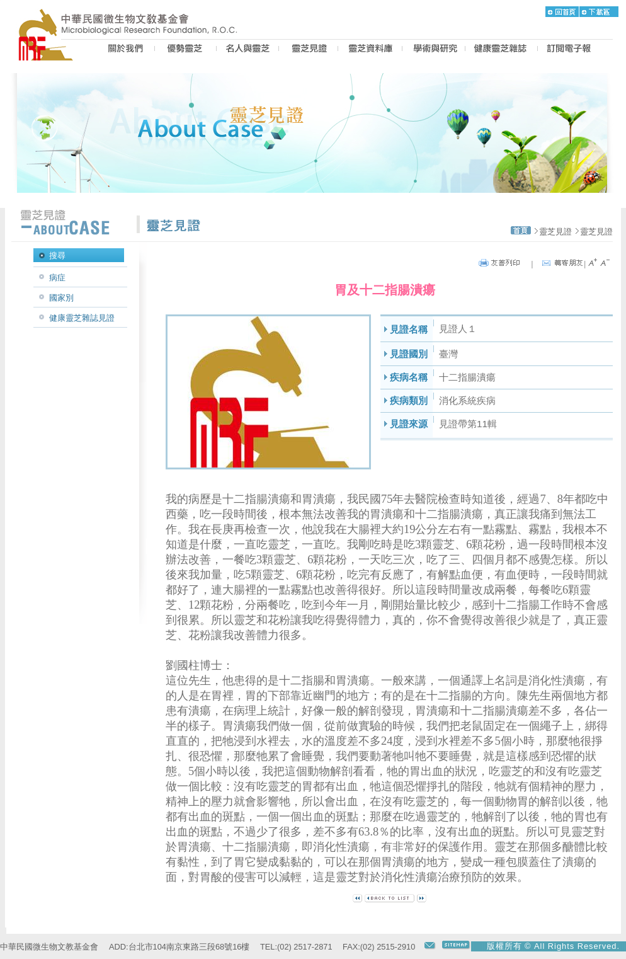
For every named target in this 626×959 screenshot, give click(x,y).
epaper (569, 49)
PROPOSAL (433, 49)
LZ (370, 49)
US (123, 49)
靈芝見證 (555, 231)
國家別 (61, 297)
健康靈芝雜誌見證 (82, 318)
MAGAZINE (501, 49)
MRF (49, 49)
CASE (308, 49)
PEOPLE (247, 49)
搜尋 (57, 255)
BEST (185, 49)
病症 (57, 277)
